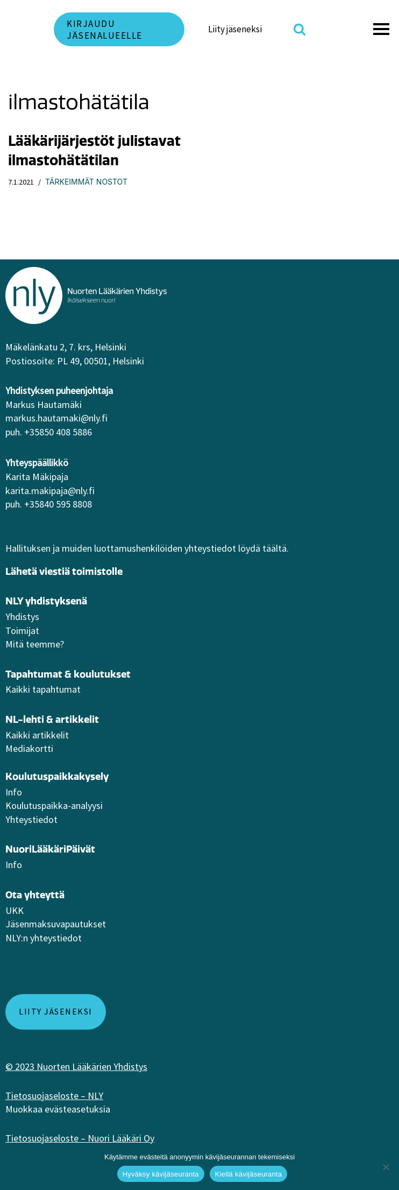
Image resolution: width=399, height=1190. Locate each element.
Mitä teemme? (34, 644)
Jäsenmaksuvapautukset (55, 924)
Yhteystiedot (31, 819)
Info (13, 792)
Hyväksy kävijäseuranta (161, 1174)
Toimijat (22, 630)
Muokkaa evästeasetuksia (57, 1109)
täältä (274, 548)
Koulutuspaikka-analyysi (54, 805)
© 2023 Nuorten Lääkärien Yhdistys (76, 1066)
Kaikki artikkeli (35, 735)
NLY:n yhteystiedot (43, 938)
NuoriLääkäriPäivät (50, 849)
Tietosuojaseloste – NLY (54, 1095)
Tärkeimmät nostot (86, 181)
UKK (14, 910)
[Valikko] (383, 29)
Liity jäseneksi (235, 29)
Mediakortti (29, 748)
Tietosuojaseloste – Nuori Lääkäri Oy (79, 1138)
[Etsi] (299, 29)
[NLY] (21, 29)
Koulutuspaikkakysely (57, 776)
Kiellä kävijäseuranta (248, 1174)
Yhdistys (22, 616)
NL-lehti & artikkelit (52, 719)
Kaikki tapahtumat (43, 689)
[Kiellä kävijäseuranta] (385, 1166)
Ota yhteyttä (35, 895)
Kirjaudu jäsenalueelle (104, 29)
